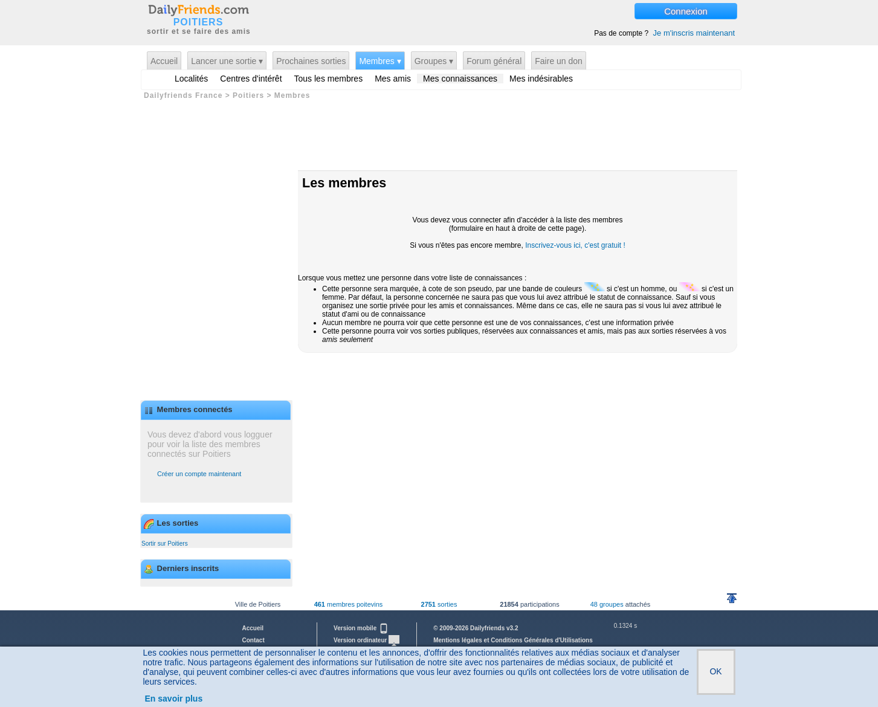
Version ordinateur (366, 640)
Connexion (686, 11)
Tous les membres (328, 78)
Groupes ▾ (434, 61)
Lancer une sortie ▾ (227, 61)
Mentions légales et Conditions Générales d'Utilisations (513, 640)
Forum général (493, 61)
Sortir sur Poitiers (164, 543)
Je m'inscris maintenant (694, 32)
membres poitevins (348, 604)
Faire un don (559, 61)
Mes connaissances (460, 78)
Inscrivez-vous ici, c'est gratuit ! (575, 245)
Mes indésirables (541, 78)
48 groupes (607, 604)
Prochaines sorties (311, 61)
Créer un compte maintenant (199, 473)
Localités (191, 78)
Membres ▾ (380, 61)
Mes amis (393, 78)
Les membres (344, 182)
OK (715, 671)
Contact (253, 640)
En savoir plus (174, 698)
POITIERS (198, 22)
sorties (439, 604)
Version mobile (361, 628)
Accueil (164, 61)
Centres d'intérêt (251, 78)
